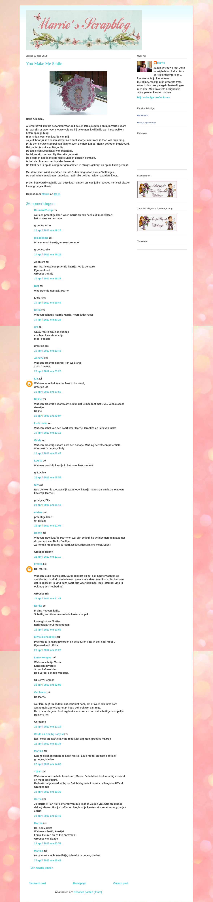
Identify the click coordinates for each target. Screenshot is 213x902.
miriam (38, 512)
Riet (36, 285)
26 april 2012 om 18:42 (47, 860)
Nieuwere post (37, 883)
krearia (38, 563)
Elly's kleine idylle (45, 636)
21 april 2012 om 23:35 (47, 743)
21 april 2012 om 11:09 (47, 525)
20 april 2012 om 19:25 (47, 230)
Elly (36, 484)
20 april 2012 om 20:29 (47, 319)
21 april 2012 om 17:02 (47, 684)
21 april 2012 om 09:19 (47, 504)
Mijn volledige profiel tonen (153, 97)
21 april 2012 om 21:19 (47, 726)
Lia (36, 378)
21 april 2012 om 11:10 (47, 556)
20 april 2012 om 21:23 (47, 371)
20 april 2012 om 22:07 (47, 415)
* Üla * (37, 771)
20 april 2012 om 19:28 (47, 278)
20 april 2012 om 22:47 (47, 453)
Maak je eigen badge (146, 122)
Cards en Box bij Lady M (49, 734)
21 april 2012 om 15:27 (47, 650)
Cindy (37, 440)
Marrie (161, 62)
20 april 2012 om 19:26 (47, 254)
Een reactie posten (42, 867)
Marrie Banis (142, 115)
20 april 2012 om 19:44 (47, 302)
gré (36, 326)
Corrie (38, 799)
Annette (39, 358)
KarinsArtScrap (43, 210)
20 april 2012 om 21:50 (47, 391)
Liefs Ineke (40, 423)
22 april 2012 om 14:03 (47, 764)
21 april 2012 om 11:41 (47, 598)
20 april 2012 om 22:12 (47, 432)
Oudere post (120, 883)
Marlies (38, 750)
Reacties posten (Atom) (88, 892)
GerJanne (40, 692)
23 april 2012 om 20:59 (47, 843)
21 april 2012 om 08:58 (47, 477)
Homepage (79, 883)
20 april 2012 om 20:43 (47, 350)
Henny (38, 532)
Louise (38, 460)
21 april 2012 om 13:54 (47, 629)
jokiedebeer (41, 237)
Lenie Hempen (43, 657)
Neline (38, 399)
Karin (37, 310)
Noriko (38, 605)
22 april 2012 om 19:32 (47, 791)
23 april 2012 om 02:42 (47, 815)
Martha (38, 823)
